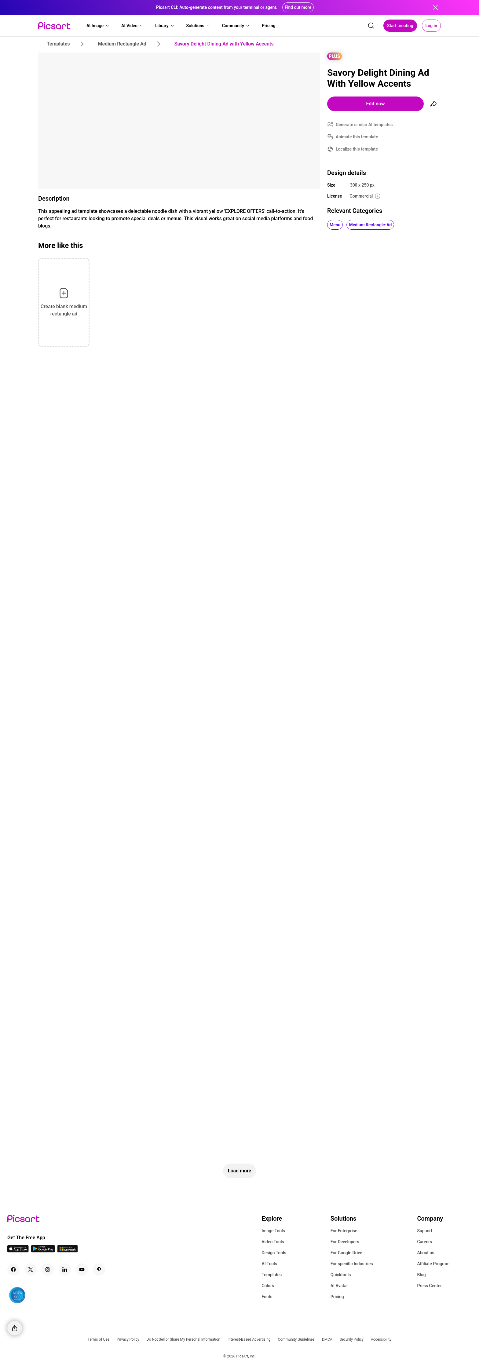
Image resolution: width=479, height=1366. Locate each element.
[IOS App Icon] (18, 1251)
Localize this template (357, 149)
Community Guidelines (296, 1339)
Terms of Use (98, 1339)
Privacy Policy (128, 1339)
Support (424, 1230)
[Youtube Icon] (82, 1269)
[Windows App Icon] (67, 1251)
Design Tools (273, 1252)
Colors (267, 1285)
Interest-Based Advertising (249, 1339)
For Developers (345, 1241)
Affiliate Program (433, 1263)
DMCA (327, 1339)
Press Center (429, 1285)
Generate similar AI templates (364, 124)
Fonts (266, 1296)
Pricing (337, 1296)
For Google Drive (346, 1252)
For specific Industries (352, 1263)
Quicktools (341, 1274)
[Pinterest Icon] (99, 1269)
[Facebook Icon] (13, 1269)
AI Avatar (339, 1285)
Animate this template (357, 136)
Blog (421, 1274)
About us (425, 1252)
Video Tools (272, 1241)
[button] (98, 26)
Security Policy (352, 1339)
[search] (371, 25)
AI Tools (269, 1263)
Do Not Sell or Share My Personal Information (183, 1339)
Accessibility (381, 1339)
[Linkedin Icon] (65, 1269)
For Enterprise (344, 1230)
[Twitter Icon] (30, 1269)
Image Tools (273, 1230)
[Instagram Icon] (48, 1269)
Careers (424, 1241)
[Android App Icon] (43, 1251)
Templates (271, 1274)
